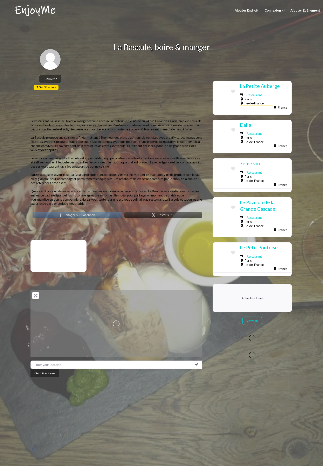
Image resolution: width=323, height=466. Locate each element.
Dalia (245, 125)
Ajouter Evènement (305, 10)
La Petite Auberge (260, 86)
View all (252, 321)
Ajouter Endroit (247, 10)
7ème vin (250, 163)
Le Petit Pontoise (259, 247)
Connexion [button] (272, 10)
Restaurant (254, 95)
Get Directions (44, 373)
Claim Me (50, 79)
